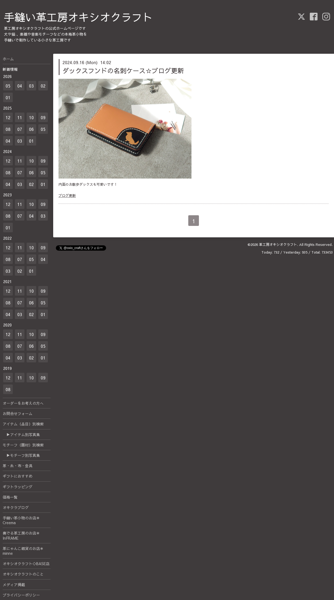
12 (8, 117)
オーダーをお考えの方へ (23, 403)
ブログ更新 (67, 195)
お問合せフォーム (17, 413)
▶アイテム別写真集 (21, 434)
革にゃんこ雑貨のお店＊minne (23, 551)
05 (8, 86)
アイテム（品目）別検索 (23, 424)
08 (8, 129)
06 (31, 129)
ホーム (8, 58)
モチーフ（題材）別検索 (23, 445)
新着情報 (10, 69)
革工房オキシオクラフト (278, 244)
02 (43, 86)
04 (19, 86)
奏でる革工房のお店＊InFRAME (21, 535)
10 (31, 117)
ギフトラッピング (17, 486)
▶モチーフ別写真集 (21, 455)
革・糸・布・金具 (17, 465)
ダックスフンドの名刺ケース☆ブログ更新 (123, 70)
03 (31, 86)
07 (19, 129)
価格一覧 (10, 497)
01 (8, 97)
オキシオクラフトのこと (23, 574)
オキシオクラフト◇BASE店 (26, 563)
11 (19, 117)
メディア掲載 (14, 584)
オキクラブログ (16, 507)
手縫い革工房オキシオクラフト (78, 17)
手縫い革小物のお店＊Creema (21, 520)
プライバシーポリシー (21, 595)
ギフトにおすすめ (17, 476)
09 (43, 117)
